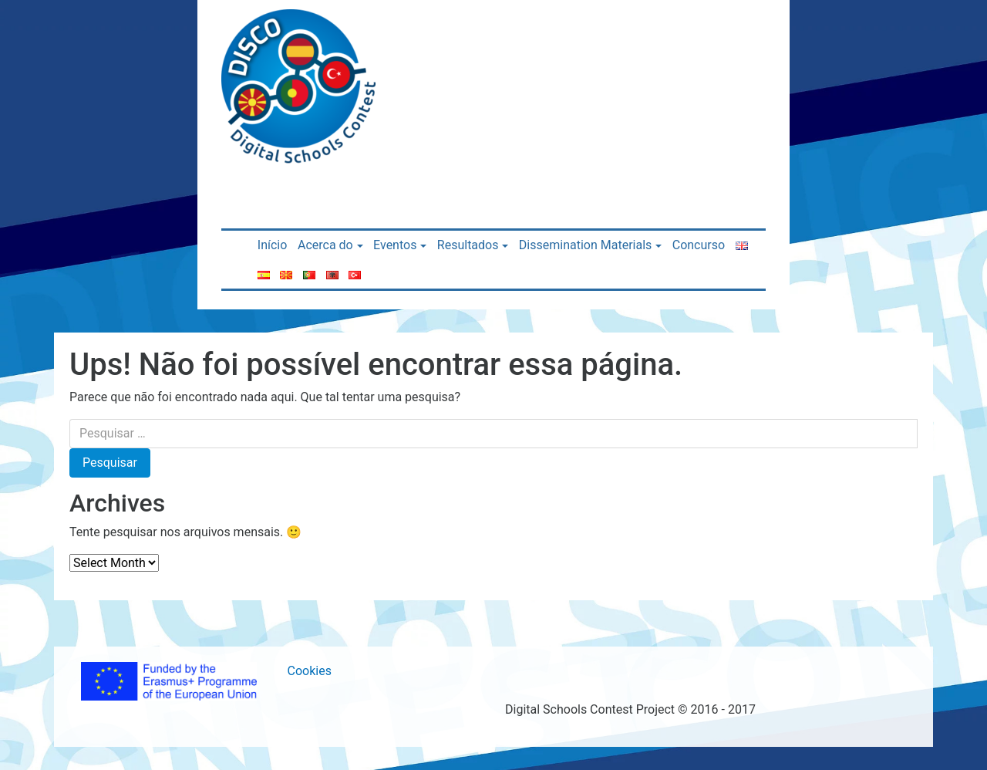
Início (273, 245)
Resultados (468, 245)
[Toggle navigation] (407, 21)
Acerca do (325, 245)
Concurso (698, 245)
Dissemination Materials (585, 245)
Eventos (394, 245)
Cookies (310, 671)
